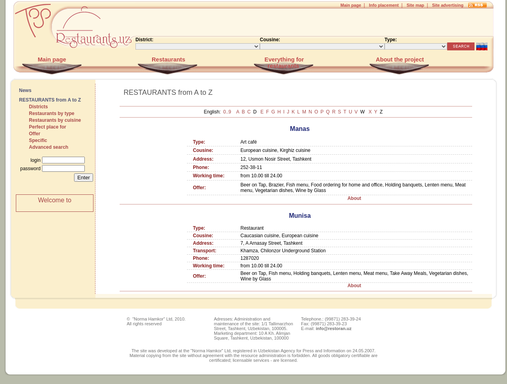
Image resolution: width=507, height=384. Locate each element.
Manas (300, 128)
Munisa (300, 215)
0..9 (228, 112)
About (354, 198)
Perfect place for (47, 127)
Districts (38, 106)
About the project (399, 59)
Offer (34, 133)
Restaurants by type (51, 113)
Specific (38, 140)
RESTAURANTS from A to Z (50, 100)
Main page (351, 5)
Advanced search (48, 147)
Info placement (383, 5)
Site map (415, 5)
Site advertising (447, 5)
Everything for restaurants (283, 62)
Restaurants (167, 59)
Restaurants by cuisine (55, 120)
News (25, 90)
